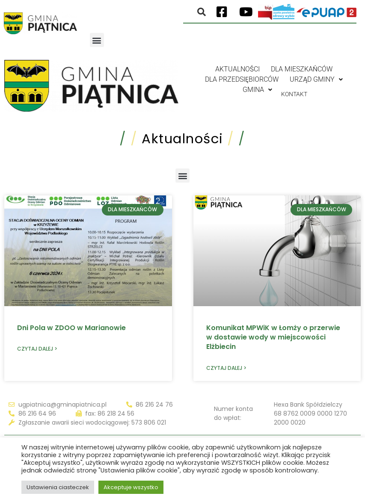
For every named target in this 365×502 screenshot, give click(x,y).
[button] (97, 40)
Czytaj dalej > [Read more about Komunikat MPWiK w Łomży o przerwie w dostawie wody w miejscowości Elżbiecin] (226, 368)
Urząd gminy (316, 79)
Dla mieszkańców (301, 69)
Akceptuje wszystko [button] (131, 487)
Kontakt (294, 90)
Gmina (253, 90)
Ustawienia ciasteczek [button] (58, 487)
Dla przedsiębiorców (242, 79)
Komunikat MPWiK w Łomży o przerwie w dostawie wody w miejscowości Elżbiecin (273, 337)
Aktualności (237, 69)
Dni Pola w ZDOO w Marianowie (71, 328)
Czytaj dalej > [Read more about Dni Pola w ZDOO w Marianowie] (37, 348)
